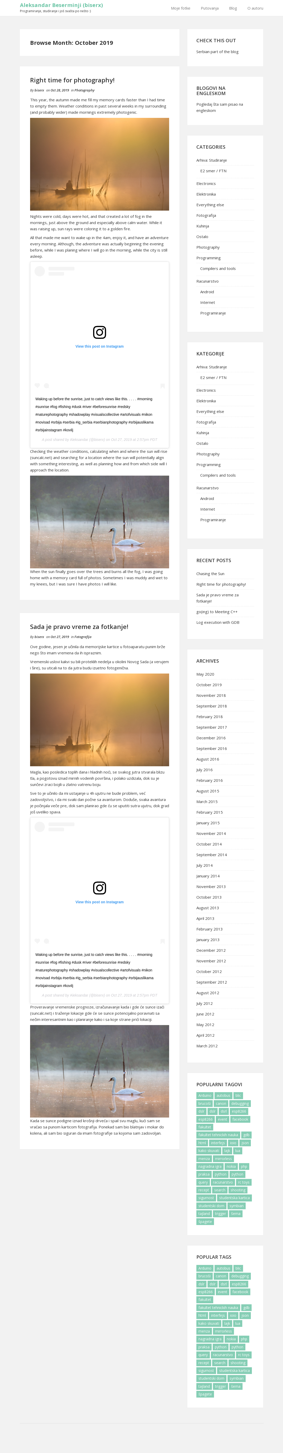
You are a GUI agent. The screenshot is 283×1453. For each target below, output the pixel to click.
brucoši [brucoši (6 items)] (204, 1103)
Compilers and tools (218, 268)
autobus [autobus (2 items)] (223, 1095)
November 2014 (211, 833)
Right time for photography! (72, 80)
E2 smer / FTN (213, 170)
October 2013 (209, 897)
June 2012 (205, 1014)
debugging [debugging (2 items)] (240, 1103)
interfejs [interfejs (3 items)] (218, 1142)
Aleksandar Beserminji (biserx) (61, 5)
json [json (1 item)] (245, 1142)
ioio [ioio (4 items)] (233, 1142)
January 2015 (208, 822)
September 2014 (211, 854)
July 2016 (204, 769)
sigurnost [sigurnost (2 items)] (206, 1197)
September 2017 (211, 727)
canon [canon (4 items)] (221, 1103)
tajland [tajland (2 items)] (204, 1213)
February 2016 (209, 780)
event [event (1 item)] (222, 1119)
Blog (233, 8)
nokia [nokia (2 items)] (231, 1166)
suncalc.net (41, 1013)
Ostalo (202, 236)
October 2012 (209, 971)
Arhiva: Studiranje (211, 160)
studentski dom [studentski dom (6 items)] (211, 1205)
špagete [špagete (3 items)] (205, 1221)
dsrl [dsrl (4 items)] (224, 1111)
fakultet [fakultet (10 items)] (204, 1127)
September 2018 (211, 705)
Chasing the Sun (210, 573)
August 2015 (207, 790)
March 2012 (207, 1045)
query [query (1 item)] (203, 1182)
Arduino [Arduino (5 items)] (204, 1095)
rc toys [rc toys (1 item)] (244, 1182)
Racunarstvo (207, 281)
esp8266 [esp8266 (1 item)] (205, 1119)
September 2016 (211, 748)
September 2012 (211, 982)
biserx (39, 90)
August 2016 (207, 759)
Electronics (206, 183)
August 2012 (207, 992)
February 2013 (209, 929)
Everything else (210, 204)
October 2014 (209, 844)
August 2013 (207, 907)
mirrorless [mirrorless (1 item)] (223, 1158)
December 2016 (211, 737)
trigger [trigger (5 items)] (220, 1213)
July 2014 (204, 865)
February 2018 (209, 716)
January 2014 (208, 875)
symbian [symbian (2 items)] (237, 1205)
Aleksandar (79, 440)
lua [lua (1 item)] (237, 1150)
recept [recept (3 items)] (203, 1189)
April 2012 (205, 1035)
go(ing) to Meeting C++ (217, 611)
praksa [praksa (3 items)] (204, 1174)
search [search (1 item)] (219, 1189)
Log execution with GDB (217, 622)
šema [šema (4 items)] (235, 1213)
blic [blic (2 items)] (238, 1095)
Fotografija (83, 636)
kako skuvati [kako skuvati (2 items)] (208, 1150)
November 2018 (211, 695)
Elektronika (206, 194)
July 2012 (204, 1003)
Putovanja (210, 8)
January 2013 (208, 939)
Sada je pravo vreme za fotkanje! (79, 626)
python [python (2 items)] (220, 1174)
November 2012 (211, 960)
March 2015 (207, 801)
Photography (84, 90)
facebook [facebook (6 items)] (240, 1119)
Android (207, 291)
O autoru (255, 8)
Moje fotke (180, 8)
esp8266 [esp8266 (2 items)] (239, 1111)
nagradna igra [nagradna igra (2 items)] (210, 1166)
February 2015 (209, 812)
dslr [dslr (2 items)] (201, 1111)
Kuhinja (202, 225)
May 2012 (205, 1024)
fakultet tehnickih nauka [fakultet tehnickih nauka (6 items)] (218, 1134)
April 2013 (205, 918)
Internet (207, 302)
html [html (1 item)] (202, 1142)
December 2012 (211, 950)
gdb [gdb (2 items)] (246, 1134)
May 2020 (205, 674)
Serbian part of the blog (217, 51)
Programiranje (213, 313)
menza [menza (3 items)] (204, 1158)
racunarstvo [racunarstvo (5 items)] (223, 1182)
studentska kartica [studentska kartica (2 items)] (234, 1197)
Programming (208, 257)
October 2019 (209, 684)
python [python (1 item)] (237, 1174)
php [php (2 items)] (244, 1166)
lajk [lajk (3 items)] (227, 1150)
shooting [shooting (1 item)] (238, 1189)
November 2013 (211, 886)
